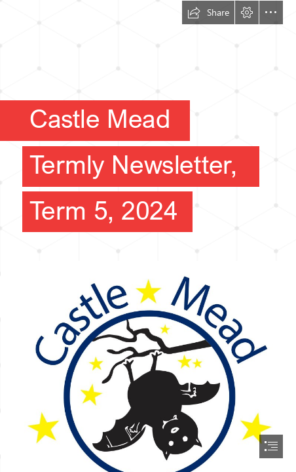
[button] (208, 12)
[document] (148, 236)
